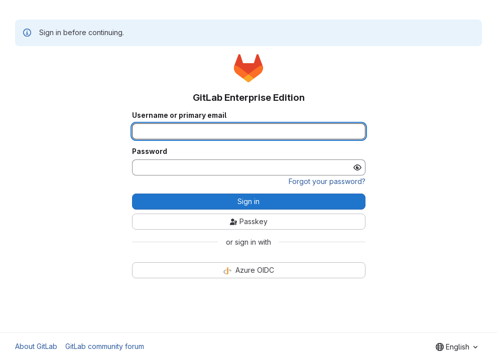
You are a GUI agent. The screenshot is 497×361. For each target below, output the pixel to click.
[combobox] (456, 347)
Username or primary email (179, 115)
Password (149, 151)
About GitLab (36, 346)
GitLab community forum (104, 346)
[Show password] (357, 167)
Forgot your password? (327, 181)
